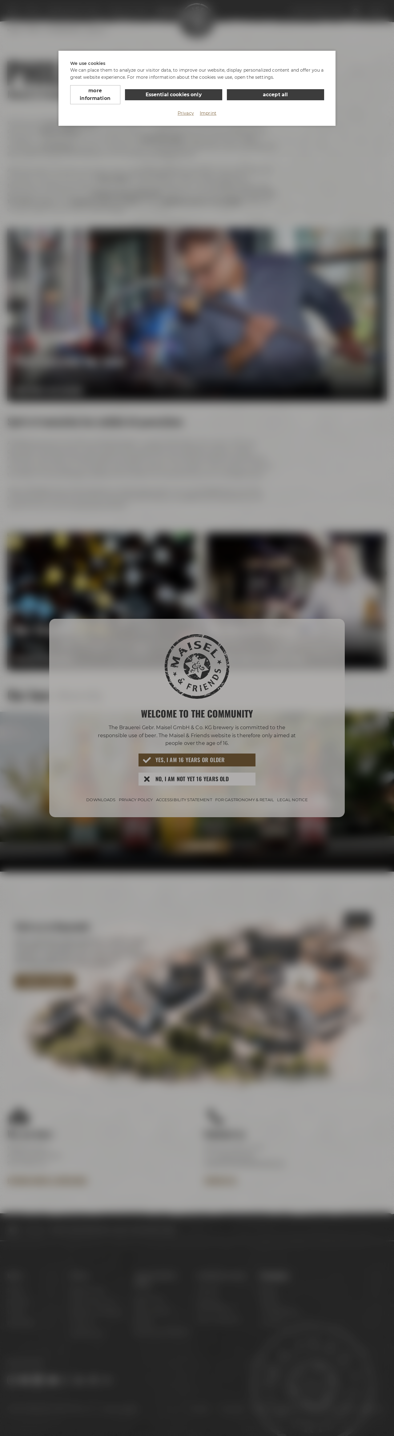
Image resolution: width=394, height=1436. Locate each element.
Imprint (208, 105)
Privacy (186, 105)
